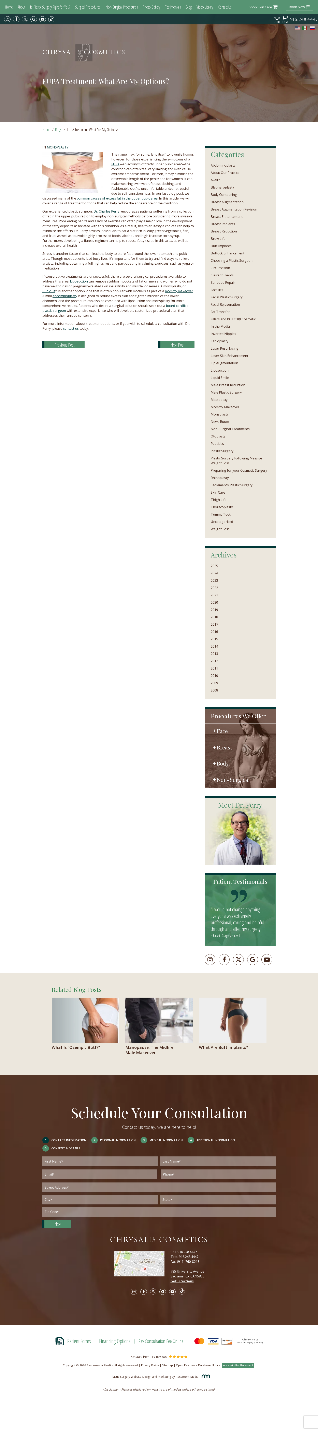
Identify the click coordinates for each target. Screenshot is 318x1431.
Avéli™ (215, 180)
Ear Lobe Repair (223, 282)
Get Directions (182, 1281)
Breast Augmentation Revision (234, 209)
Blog (189, 7)
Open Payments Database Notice (198, 1365)
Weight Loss (220, 529)
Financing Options (114, 1341)
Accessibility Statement (238, 1365)
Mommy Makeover (225, 407)
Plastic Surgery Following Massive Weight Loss (236, 460)
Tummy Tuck (221, 514)
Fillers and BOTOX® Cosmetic (233, 319)
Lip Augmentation (224, 363)
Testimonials (173, 7)
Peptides (217, 443)
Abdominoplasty (223, 165)
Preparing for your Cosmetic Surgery (239, 470)
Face (222, 731)
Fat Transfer (220, 312)
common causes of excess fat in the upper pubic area (117, 198)
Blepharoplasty (222, 187)
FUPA (115, 164)
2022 (214, 588)
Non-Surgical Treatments (230, 429)
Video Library (205, 7)
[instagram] (7, 19)
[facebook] (16, 19)
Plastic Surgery (222, 451)
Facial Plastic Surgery (227, 297)
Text (285, 20)
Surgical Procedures (88, 7)
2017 (214, 624)
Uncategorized (222, 521)
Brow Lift (218, 238)
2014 (214, 646)
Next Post (177, 345)
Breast (224, 747)
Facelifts (217, 290)
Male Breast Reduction (228, 385)
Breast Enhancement (227, 216)
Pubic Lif (48, 291)
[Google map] (142, 1266)
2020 (214, 602)
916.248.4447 (187, 1252)
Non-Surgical (233, 779)
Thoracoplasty (222, 507)
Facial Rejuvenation (225, 304)
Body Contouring (224, 194)
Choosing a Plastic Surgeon (231, 260)
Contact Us (225, 7)
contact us (71, 328)
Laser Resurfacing (224, 348)
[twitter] (25, 19)
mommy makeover (179, 291)
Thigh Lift (218, 499)
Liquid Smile (220, 377)
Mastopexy (219, 399)
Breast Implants (223, 224)
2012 (214, 661)
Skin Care (218, 492)
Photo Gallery (151, 7)
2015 (214, 639)
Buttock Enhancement (227, 253)
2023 (214, 580)
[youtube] (42, 19)
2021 (214, 595)
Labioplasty (219, 341)
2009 (214, 683)
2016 (214, 631)
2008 (214, 690)
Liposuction (79, 281)
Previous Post (64, 345)
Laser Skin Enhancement (229, 355)
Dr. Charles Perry (106, 211)
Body (223, 763)
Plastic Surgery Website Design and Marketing (141, 1377)
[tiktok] (51, 19)
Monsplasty (58, 147)
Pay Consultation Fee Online (161, 1341)
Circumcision (220, 268)
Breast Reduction (224, 231)
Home (9, 7)
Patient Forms (79, 1341)
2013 (214, 653)
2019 (214, 610)
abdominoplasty (65, 296)
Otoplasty (218, 436)
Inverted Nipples (223, 334)
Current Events (222, 275)
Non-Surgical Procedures (121, 7)
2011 (214, 668)
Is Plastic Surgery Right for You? (50, 7)
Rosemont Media (191, 1377)
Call (277, 20)
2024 (214, 573)
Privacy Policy (150, 1365)
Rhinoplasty (220, 478)
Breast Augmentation (227, 202)
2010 (214, 675)
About (21, 7)
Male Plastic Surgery (226, 392)
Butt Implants (221, 246)
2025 (214, 566)
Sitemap (167, 1365)
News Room (220, 421)
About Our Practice (225, 172)
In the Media (220, 326)
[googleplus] (252, 959)
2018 (214, 617)
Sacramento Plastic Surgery (231, 485)
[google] (33, 19)
